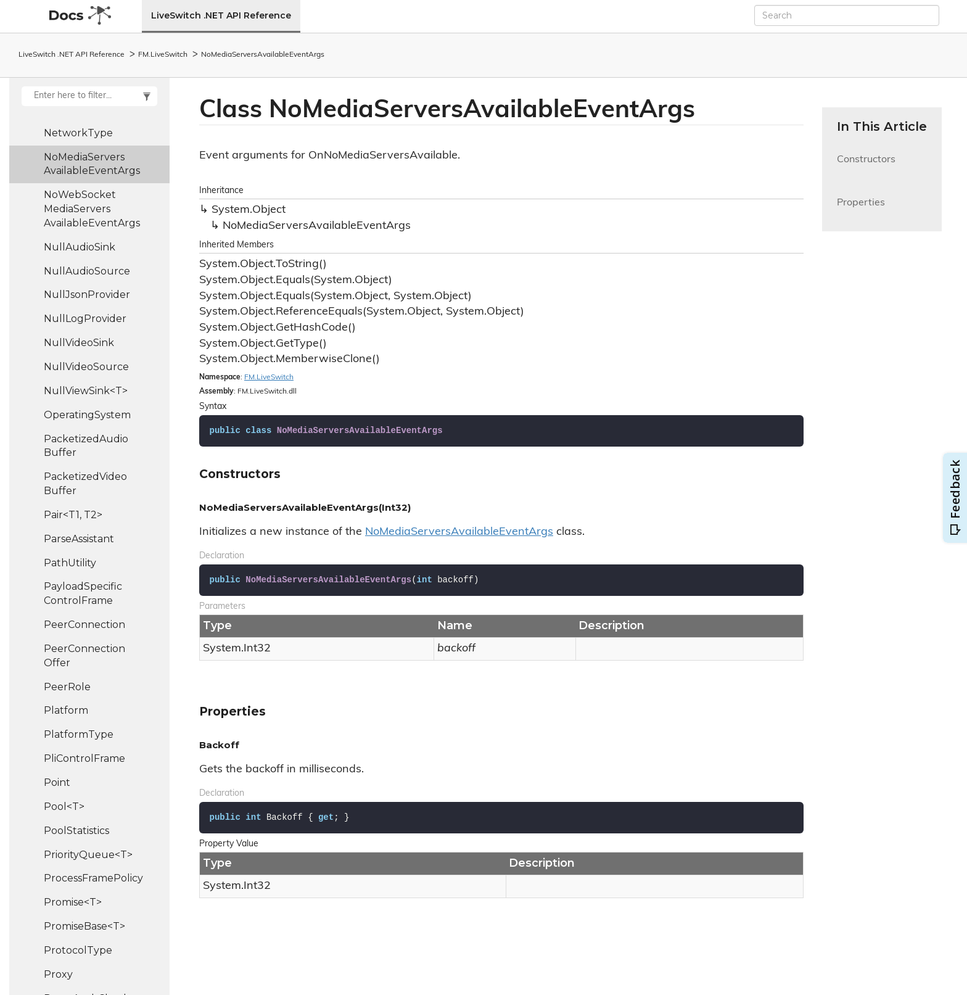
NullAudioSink (79, 247)
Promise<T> (73, 902)
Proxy (58, 974)
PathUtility (70, 563)
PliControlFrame (84, 758)
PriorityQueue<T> (88, 855)
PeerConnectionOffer (84, 656)
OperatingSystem (87, 415)
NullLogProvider (85, 318)
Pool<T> (64, 806)
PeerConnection (84, 624)
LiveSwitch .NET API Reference (221, 15)
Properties (861, 210)
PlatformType (78, 734)
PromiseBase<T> (84, 926)
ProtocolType (78, 950)
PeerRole (67, 687)
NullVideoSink (79, 343)
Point (57, 782)
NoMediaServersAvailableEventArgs (262, 55)
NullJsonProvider (87, 294)
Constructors (866, 167)
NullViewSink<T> (86, 391)
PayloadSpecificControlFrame (83, 593)
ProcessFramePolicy (93, 878)
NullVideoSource (86, 367)
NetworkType (78, 133)
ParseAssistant (79, 539)
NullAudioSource (87, 271)
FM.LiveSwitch (162, 55)
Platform (66, 710)
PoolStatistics (76, 830)
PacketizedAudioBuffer (86, 446)
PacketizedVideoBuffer (85, 484)
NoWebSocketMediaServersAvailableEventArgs (92, 209)
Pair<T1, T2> (73, 515)
